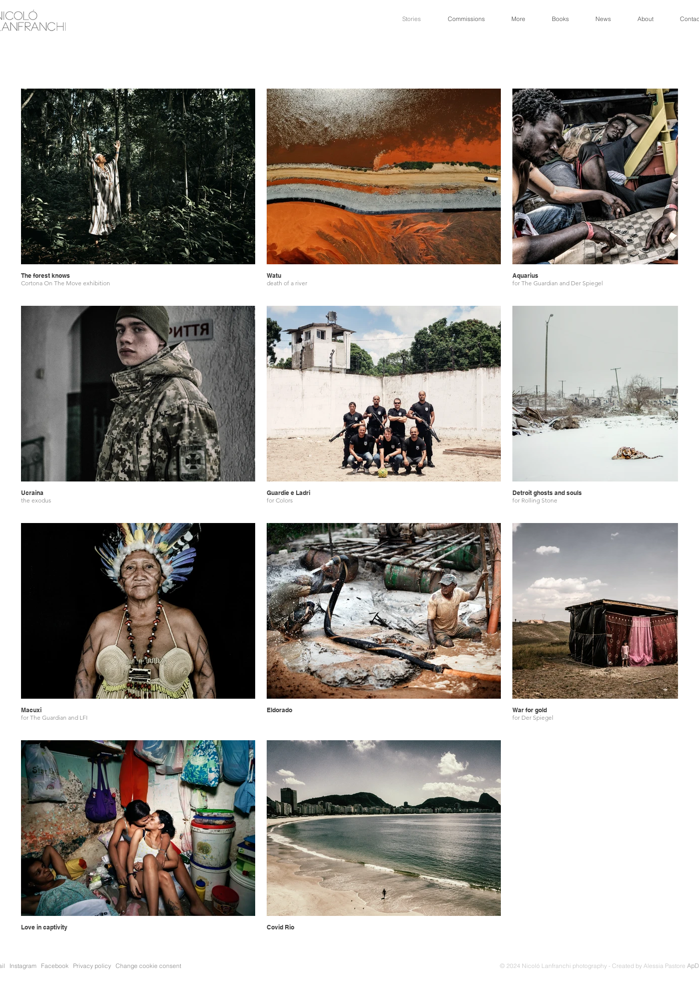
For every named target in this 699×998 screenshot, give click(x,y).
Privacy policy (93, 965)
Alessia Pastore (671, 965)
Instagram (23, 965)
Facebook (55, 965)
